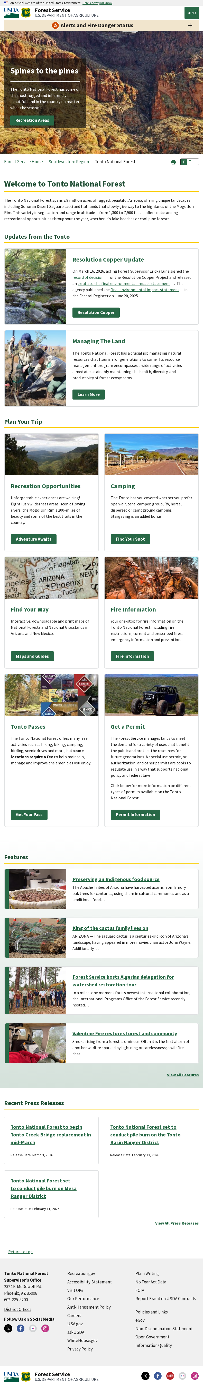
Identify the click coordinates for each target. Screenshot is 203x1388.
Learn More (89, 394)
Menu (192, 13)
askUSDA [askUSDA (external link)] (75, 1332)
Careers (74, 1315)
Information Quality (153, 1345)
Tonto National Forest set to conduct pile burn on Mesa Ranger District (44, 1188)
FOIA (139, 1290)
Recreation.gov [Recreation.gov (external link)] (81, 1273)
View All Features (183, 1074)
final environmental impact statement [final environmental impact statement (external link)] (144, 289)
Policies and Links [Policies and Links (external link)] (151, 1312)
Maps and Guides (32, 656)
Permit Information (135, 814)
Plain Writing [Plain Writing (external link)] (147, 1273)
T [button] (183, 161)
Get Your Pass (29, 814)
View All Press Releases (177, 1223)
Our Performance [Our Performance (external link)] (83, 1298)
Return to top (20, 1251)
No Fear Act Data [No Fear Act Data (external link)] (150, 1282)
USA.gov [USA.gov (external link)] (75, 1324)
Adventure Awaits (33, 539)
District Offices (17, 1309)
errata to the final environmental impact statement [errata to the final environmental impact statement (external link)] (124, 283)
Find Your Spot (130, 539)
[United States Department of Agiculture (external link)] (12, 13)
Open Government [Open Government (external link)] (152, 1337)
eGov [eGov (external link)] (140, 1320)
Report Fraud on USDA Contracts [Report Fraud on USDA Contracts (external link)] (165, 1298)
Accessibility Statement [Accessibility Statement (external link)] (89, 1282)
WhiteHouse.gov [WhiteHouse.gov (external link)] (82, 1340)
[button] (173, 161)
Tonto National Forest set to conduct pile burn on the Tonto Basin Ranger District (145, 1134)
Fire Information (132, 656)
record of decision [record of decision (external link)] (88, 277)
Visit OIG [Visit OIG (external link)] (75, 1290)
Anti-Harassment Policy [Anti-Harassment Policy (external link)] (89, 1307)
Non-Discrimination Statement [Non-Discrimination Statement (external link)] (164, 1328)
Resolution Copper (96, 312)
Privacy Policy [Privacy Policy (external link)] (80, 1349)
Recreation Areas (32, 120)
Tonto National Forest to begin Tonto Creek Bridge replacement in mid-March (51, 1134)
